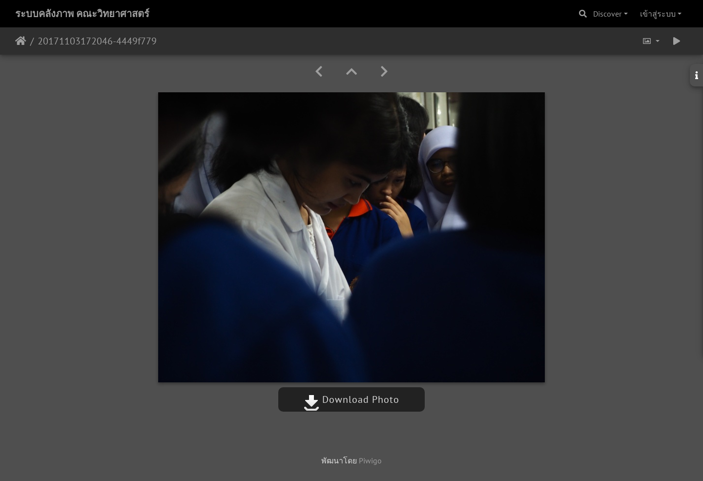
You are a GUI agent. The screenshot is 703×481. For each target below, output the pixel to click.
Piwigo (370, 460)
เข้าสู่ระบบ (658, 14)
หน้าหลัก (20, 41)
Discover (607, 14)
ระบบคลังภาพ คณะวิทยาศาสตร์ (82, 13)
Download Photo (351, 399)
